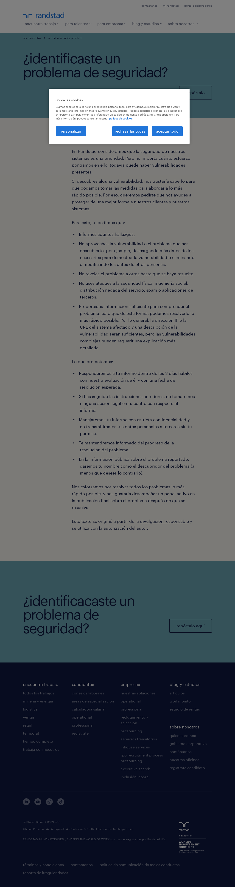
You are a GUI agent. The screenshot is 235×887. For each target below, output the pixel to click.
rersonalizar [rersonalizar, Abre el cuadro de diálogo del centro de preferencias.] (71, 131)
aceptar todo (167, 131)
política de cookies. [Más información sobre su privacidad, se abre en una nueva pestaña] (120, 118)
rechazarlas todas (130, 131)
